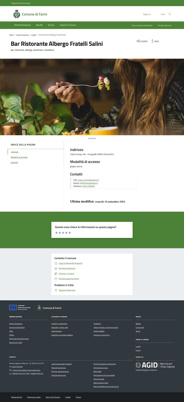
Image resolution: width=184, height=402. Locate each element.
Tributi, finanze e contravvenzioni (106, 327)
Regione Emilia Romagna (21, 3)
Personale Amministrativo (19, 338)
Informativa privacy (101, 367)
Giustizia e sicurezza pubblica (62, 335)
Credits (68, 397)
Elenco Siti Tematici (53, 397)
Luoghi (33, 34)
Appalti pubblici (99, 331)
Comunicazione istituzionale (141, 25)
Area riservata (99, 379)
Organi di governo (15, 323)
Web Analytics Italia (101, 382)
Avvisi (138, 331)
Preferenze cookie (34, 397)
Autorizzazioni (56, 331)
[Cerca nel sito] (169, 14)
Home (11, 34)
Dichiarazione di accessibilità (104, 375)
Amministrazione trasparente (105, 364)
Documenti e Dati (15, 342)
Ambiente (97, 323)
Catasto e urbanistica (59, 323)
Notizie (138, 323)
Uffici (11, 331)
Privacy (78, 397)
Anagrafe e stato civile (59, 327)
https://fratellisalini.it (88, 180)
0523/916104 (88, 186)
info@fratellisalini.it (88, 183)
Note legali (97, 371)
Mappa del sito (16, 397)
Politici (11, 335)
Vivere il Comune (22, 34)
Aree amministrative (17, 327)
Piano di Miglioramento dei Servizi (106, 386)
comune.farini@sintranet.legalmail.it (26, 370)
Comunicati (140, 327)
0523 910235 (17, 366)
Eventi (138, 350)
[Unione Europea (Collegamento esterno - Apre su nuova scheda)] (20, 308)
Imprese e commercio (102, 335)
